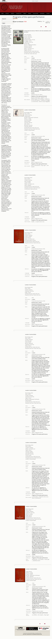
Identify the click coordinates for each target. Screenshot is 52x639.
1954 (32, 56)
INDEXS (24, 13)
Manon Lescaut (42, 101)
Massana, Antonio (28, 46)
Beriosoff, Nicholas (28, 125)
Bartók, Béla (26, 43)
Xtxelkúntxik (34, 559)
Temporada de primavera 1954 (38, 136)
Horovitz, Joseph (27, 120)
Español (36, 1)
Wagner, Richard (27, 49)
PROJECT (7, 13)
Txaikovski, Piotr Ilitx (28, 42)
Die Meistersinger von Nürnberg (39, 98)
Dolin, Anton (27, 113)
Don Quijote (41, 559)
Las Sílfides (34, 614)
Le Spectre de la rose (39, 221)
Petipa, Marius (28, 345)
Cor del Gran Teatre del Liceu (30, 53)
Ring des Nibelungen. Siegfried (37, 97)
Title (43, 21)
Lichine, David (27, 182)
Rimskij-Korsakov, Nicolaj (29, 39)
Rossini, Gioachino (28, 37)
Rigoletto (48, 101)
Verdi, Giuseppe (27, 34)
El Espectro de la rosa (43, 496)
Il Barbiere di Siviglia (45, 100)
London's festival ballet (31, 580)
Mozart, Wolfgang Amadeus (30, 44)
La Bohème (46, 99)
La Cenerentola (34, 101)
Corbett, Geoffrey (28, 115)
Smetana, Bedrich (28, 47)
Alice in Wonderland (35, 165)
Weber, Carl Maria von (29, 48)
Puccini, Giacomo (28, 35)
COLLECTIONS (35, 13)
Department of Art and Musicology (29, 633)
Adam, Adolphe (27, 185)
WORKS (29, 13)
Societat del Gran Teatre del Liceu (31, 51)
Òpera (40, 94)
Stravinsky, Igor (28, 340)
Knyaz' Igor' (43, 165)
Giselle (32, 221)
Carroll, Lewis (28, 455)
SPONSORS (42, 13)
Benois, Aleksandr (29, 343)
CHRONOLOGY (18, 13)
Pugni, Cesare (28, 292)
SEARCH (12, 13)
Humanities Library (38, 633)
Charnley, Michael (28, 122)
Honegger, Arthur (28, 41)
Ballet (32, 162)
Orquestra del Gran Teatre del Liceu (32, 52)
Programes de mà (35, 94)
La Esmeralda (35, 496)
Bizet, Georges (27, 181)
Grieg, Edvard (27, 116)
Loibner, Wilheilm (30, 576)
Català (33, 1)
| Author (47, 21)
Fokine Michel (27, 121)
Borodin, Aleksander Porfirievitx (31, 117)
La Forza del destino (35, 100)
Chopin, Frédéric (28, 236)
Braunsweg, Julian (28, 112)
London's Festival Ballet (29, 110)
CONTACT (48, 13)
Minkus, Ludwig (27, 118)
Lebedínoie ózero (36, 560)
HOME (2, 13)
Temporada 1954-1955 (36, 59)
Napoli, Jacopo (27, 38)
